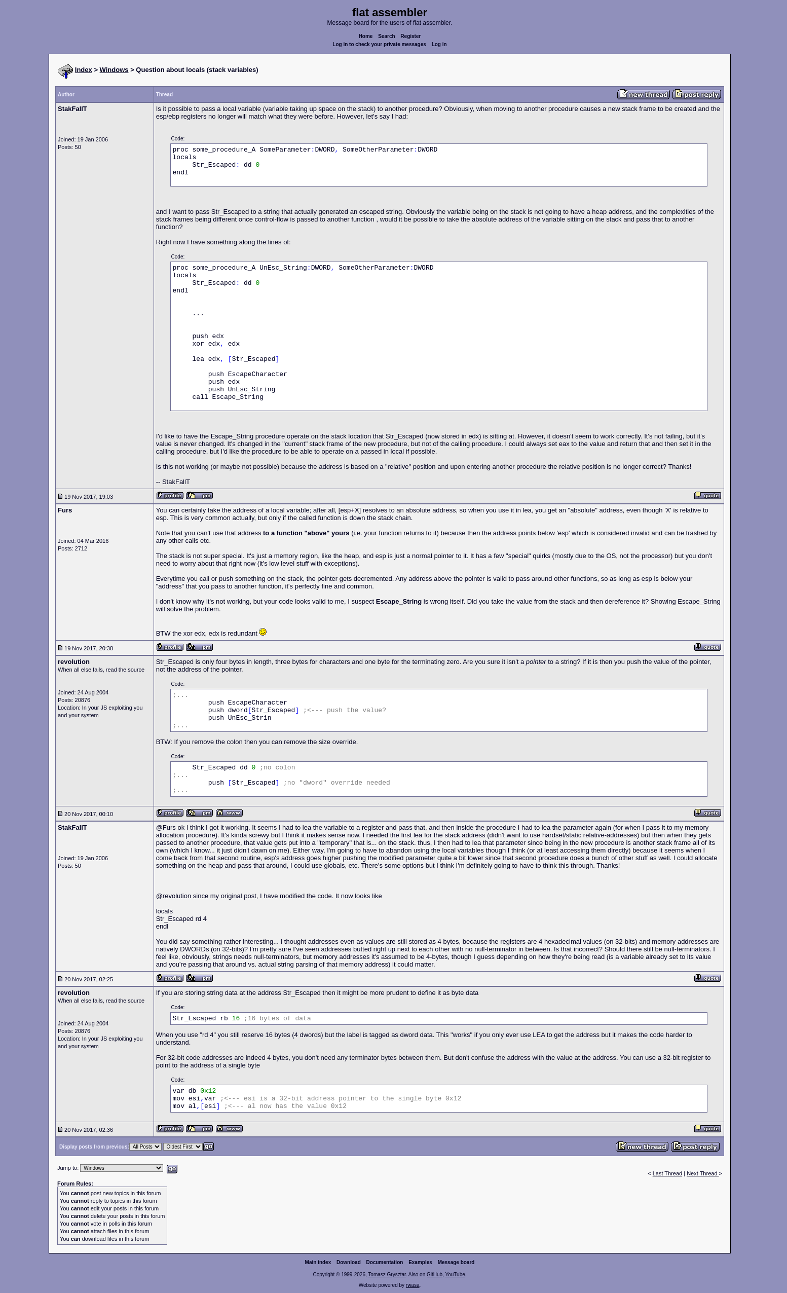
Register (410, 36)
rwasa (413, 1285)
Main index (318, 1262)
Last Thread (668, 1173)
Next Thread (703, 1173)
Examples (420, 1262)
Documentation (384, 1262)
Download (348, 1262)
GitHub (434, 1274)
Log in (439, 44)
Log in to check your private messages (379, 44)
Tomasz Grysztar (386, 1274)
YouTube (455, 1274)
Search (386, 36)
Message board (456, 1262)
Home (366, 36)
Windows (114, 69)
